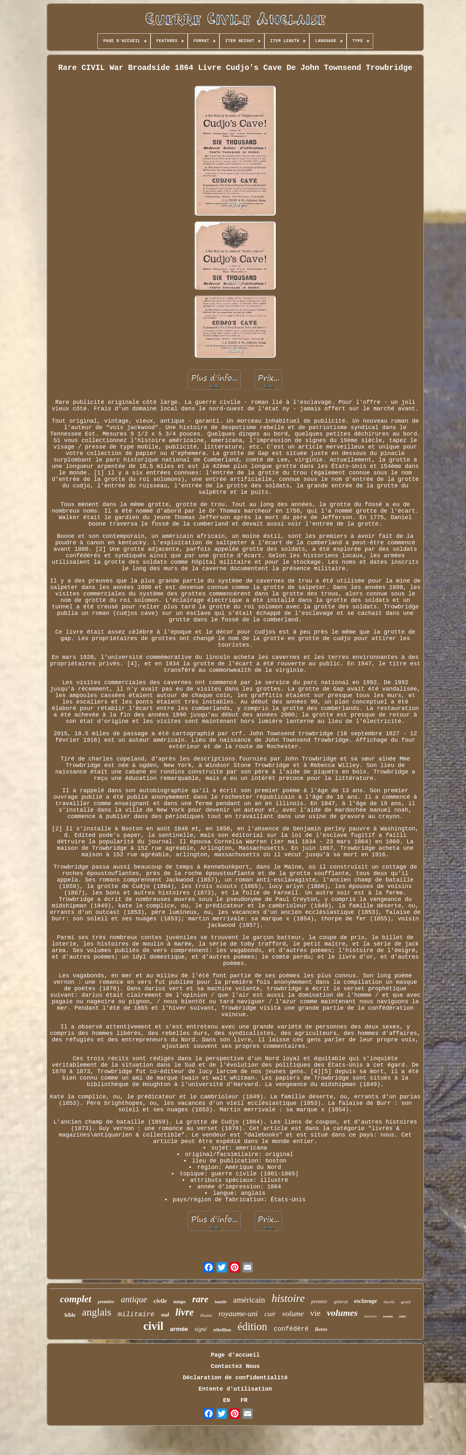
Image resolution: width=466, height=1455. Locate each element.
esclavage (365, 1301)
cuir (270, 1314)
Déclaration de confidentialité (235, 1377)
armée (179, 1329)
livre (184, 1312)
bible (70, 1315)
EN (226, 1400)
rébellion (222, 1329)
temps (179, 1301)
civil (153, 1326)
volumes (342, 1313)
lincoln (389, 1302)
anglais (96, 1312)
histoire (288, 1298)
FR (244, 1400)
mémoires (370, 1316)
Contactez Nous (235, 1366)
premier (319, 1301)
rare (200, 1299)
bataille (221, 1302)
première (106, 1301)
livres (321, 1329)
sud (165, 1315)
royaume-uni (238, 1313)
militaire (136, 1314)
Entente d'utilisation (235, 1389)
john (402, 1316)
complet (76, 1299)
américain (249, 1299)
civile (160, 1300)
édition (252, 1326)
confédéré (291, 1329)
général (341, 1301)
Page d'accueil (235, 1355)
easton (388, 1316)
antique (134, 1299)
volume (293, 1314)
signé (200, 1329)
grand (406, 1301)
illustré (206, 1315)
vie (315, 1313)
